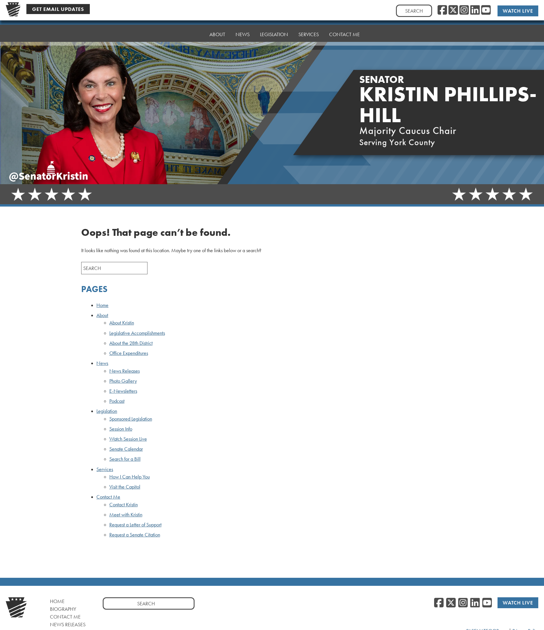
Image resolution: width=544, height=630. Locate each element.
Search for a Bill (125, 459)
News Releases (124, 371)
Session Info (120, 429)
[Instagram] (464, 10)
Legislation (274, 28)
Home (191, 33)
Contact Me (344, 25)
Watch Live (518, 10)
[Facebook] (442, 10)
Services (308, 27)
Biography (63, 609)
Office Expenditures (128, 353)
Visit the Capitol (124, 487)
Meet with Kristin (125, 515)
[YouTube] (486, 10)
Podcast (117, 401)
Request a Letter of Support (135, 525)
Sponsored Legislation (130, 419)
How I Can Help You (129, 477)
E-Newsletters (123, 391)
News (243, 30)
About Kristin (121, 323)
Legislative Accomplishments (137, 333)
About (217, 31)
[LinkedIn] (475, 10)
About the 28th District (131, 343)
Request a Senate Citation (134, 535)
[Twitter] (453, 10)
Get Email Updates (58, 9)
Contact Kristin (123, 504)
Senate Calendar (126, 449)
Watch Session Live (128, 439)
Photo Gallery (123, 381)
